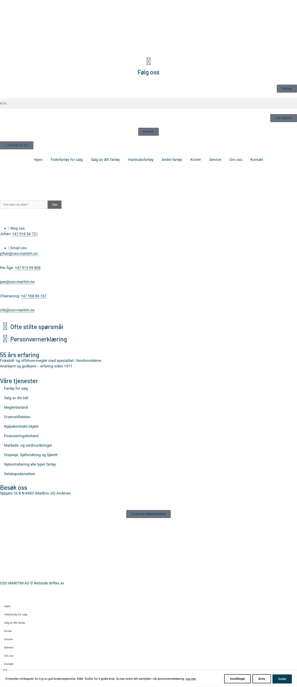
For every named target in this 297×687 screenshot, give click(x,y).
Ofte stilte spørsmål (36, 326)
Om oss (236, 159)
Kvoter (195, 159)
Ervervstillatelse (17, 417)
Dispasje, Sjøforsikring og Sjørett (31, 455)
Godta (282, 679)
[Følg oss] (148, 61)
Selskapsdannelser (19, 474)
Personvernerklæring (38, 339)
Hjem (38, 159)
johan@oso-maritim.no (19, 253)
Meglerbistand (16, 407)
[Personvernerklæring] (5, 339)
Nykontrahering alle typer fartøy (30, 464)
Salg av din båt (16, 398)
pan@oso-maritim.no (17, 282)
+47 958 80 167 (34, 296)
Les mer (191, 679)
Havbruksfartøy (140, 159)
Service (215, 159)
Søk (54, 205)
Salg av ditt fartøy (105, 159)
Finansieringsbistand (21, 436)
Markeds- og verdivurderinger (28, 445)
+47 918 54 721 (25, 234)
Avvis (261, 679)
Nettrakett (73, 583)
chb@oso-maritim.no (17, 310)
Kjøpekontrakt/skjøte (21, 426)
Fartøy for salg (16, 388)
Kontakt (256, 159)
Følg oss (148, 72)
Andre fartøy (172, 159)
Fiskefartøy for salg (66, 159)
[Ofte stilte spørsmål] (5, 326)
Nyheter (8, 647)
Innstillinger (236, 679)
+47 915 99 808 (28, 268)
